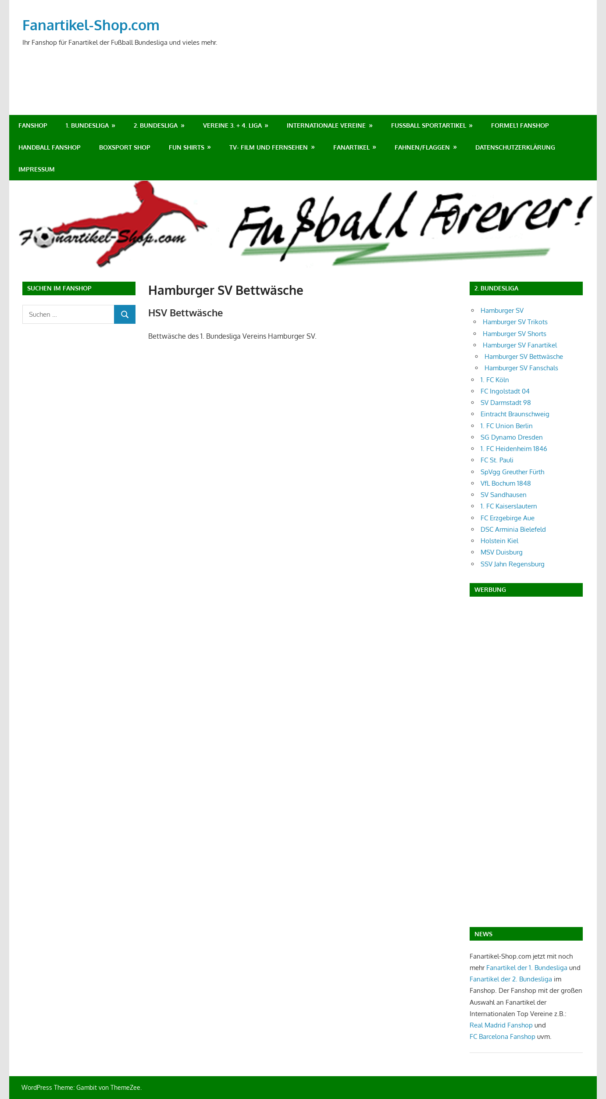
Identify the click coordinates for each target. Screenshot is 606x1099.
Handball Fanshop (49, 147)
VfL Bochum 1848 (506, 483)
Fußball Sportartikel (428, 125)
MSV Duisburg (502, 552)
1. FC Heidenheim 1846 (514, 448)
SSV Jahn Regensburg (513, 564)
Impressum (36, 169)
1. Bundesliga (87, 125)
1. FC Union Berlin (507, 426)
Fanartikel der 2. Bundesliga (511, 979)
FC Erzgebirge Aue (508, 518)
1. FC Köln (495, 380)
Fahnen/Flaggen (422, 147)
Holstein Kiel (499, 541)
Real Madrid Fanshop (502, 1025)
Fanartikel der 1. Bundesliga (526, 967)
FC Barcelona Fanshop (503, 1036)
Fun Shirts (186, 147)
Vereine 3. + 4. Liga (232, 125)
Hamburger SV (502, 310)
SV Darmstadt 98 (506, 402)
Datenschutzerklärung (515, 147)
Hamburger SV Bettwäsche (524, 356)
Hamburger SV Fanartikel (520, 345)
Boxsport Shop (124, 147)
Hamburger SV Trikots (515, 322)
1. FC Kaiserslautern (509, 506)
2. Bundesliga (156, 125)
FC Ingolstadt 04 (505, 391)
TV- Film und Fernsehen (268, 147)
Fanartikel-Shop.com (91, 25)
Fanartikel (351, 147)
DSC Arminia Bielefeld (513, 529)
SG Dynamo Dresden (512, 437)
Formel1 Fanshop (520, 125)
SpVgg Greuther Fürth (512, 472)
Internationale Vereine (326, 125)
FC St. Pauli (497, 460)
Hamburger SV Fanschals (521, 368)
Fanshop (32, 125)
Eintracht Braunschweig (515, 414)
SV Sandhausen (504, 494)
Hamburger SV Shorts (514, 333)
